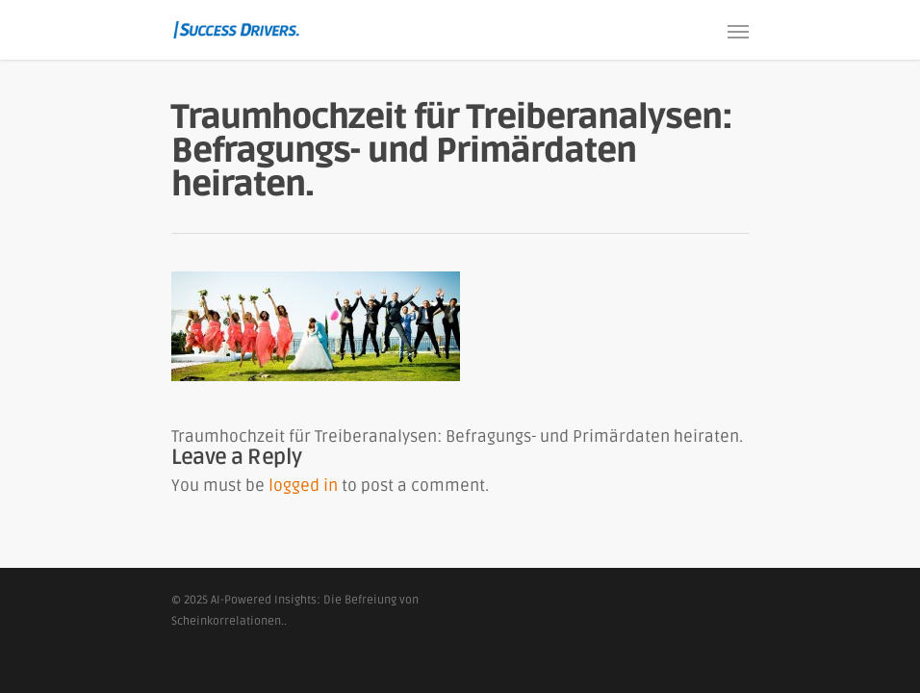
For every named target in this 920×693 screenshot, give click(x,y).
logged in (303, 485)
